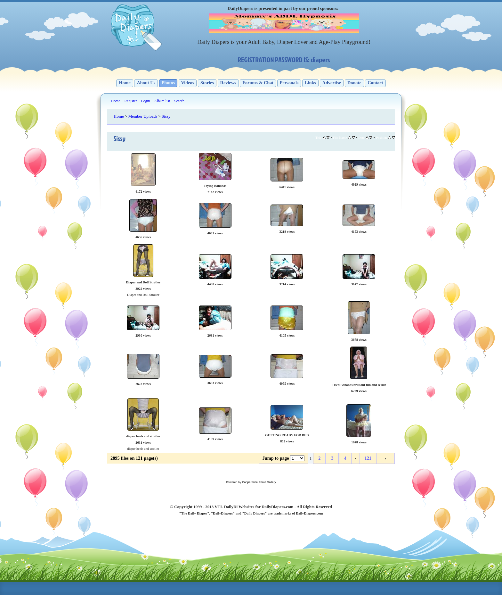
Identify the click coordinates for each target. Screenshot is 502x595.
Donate (354, 82)
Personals (289, 82)
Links (310, 82)
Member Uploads (143, 116)
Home (125, 82)
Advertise (331, 82)
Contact (375, 82)
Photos (168, 82)
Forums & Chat (257, 82)
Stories (207, 82)
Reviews (228, 82)
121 (368, 458)
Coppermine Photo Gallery (259, 482)
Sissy (166, 116)
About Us (146, 82)
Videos (187, 82)
